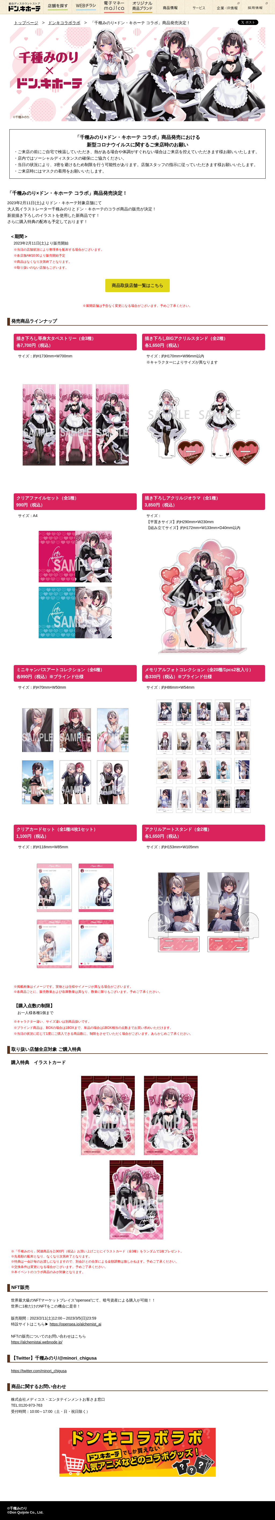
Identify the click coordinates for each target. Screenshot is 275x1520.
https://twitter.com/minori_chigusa (39, 1371)
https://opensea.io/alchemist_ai (75, 1324)
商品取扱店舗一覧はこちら (137, 285)
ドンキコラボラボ (64, 22)
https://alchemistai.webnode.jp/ (36, 1342)
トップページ (26, 22)
